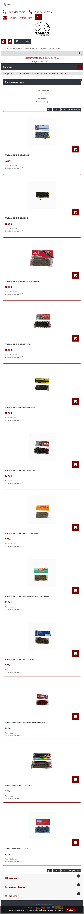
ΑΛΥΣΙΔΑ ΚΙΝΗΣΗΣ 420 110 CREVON (18, 785)
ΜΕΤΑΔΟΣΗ (27, 74)
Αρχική (5, 74)
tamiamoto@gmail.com (20, 17)
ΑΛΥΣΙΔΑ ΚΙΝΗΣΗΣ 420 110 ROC (17, 848)
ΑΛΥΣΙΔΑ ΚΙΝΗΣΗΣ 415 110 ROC (17, 155)
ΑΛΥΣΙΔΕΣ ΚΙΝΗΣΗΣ (59, 74)
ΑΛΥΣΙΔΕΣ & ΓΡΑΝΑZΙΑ (41, 74)
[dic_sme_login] (10, 41)
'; (42, 94)
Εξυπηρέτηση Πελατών (15, 887)
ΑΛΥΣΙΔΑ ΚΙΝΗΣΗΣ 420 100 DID (16, 218)
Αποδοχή (70, 910)
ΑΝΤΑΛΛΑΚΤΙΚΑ (15, 74)
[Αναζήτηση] (42, 53)
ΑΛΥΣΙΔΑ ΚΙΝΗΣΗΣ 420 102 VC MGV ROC (20, 470)
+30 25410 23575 (17, 12)
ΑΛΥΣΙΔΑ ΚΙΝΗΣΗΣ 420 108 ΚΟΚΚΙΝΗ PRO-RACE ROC (25, 722)
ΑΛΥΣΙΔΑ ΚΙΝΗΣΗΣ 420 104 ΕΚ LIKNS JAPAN (21, 533)
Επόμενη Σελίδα (75, 109)
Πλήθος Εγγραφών (42, 90)
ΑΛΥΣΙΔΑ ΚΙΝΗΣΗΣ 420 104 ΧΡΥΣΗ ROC (20, 659)
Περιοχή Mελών (12, 896)
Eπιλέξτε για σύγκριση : (13, 168)
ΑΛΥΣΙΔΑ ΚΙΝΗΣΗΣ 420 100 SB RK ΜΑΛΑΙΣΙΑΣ (22, 281)
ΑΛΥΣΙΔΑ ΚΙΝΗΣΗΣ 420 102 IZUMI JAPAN (20, 407)
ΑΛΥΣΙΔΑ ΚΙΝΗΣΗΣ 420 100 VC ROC (18, 344)
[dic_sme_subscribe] (3, 41)
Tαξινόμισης (42, 98)
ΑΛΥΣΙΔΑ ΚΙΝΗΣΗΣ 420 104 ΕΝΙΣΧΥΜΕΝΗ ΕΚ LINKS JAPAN (27, 596)
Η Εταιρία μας (11, 878)
